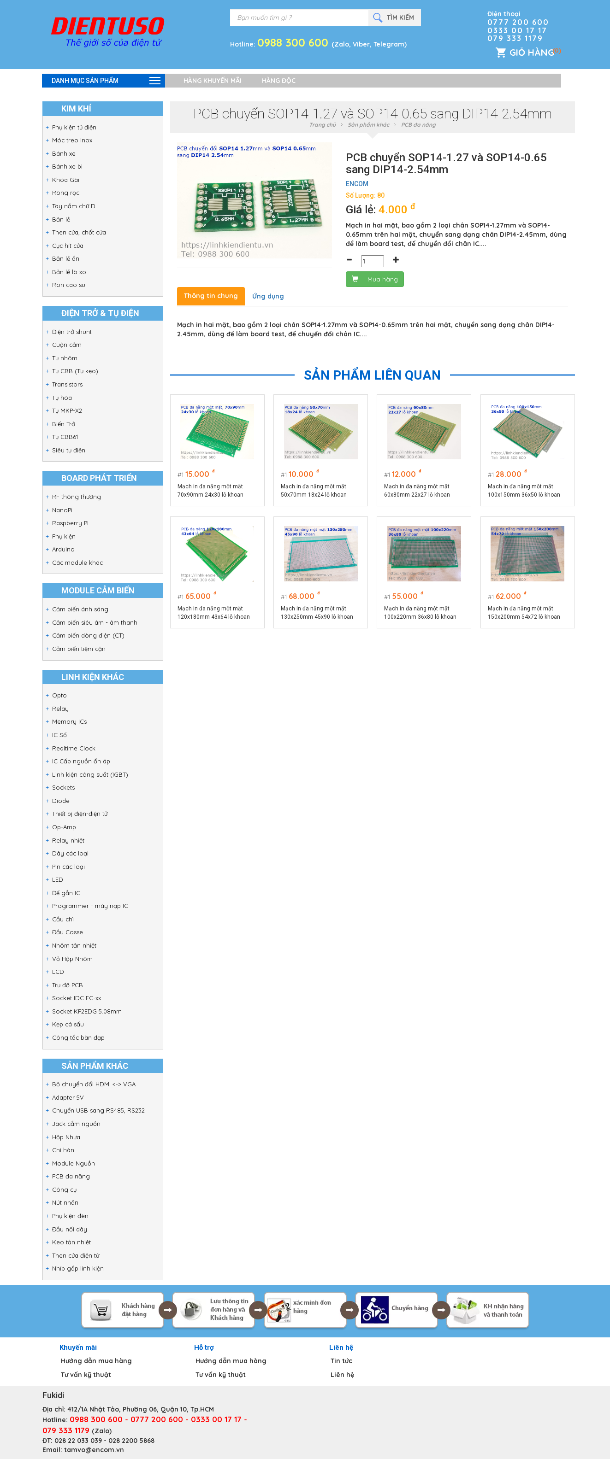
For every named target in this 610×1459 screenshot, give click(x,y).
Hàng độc (279, 80)
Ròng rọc (65, 192)
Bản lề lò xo (69, 271)
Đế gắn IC (66, 892)
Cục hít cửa (67, 245)
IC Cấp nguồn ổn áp (81, 761)
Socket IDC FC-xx (76, 998)
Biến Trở (63, 424)
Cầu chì (63, 919)
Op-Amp (64, 827)
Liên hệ (342, 1375)
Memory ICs (69, 721)
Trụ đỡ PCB (67, 985)
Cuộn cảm (67, 344)
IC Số (59, 734)
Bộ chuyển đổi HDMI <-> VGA (94, 1084)
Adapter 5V (68, 1097)
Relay (60, 708)
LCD (58, 971)
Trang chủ (322, 124)
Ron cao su (68, 284)
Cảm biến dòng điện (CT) (88, 635)
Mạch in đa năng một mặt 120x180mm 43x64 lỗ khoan (214, 612)
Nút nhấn (65, 1202)
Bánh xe (64, 153)
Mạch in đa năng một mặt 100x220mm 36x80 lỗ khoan (421, 612)
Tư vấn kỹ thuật (86, 1375)
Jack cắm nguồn (76, 1123)
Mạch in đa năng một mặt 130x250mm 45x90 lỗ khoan (317, 612)
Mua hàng (375, 279)
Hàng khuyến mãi (213, 80)
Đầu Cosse (67, 932)
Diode (61, 800)
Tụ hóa (62, 397)
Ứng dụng (268, 296)
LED (57, 879)
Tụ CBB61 (65, 436)
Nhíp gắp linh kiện (78, 1268)
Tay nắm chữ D (73, 206)
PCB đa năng (71, 1176)
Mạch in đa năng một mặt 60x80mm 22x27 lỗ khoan (417, 490)
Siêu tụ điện (68, 450)
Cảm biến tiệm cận (79, 648)
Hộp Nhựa (66, 1137)
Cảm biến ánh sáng (80, 609)
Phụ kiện (64, 536)
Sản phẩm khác (368, 124)
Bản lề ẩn (65, 258)
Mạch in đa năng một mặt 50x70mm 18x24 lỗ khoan (314, 490)
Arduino (63, 549)
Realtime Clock (73, 748)
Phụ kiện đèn (70, 1215)
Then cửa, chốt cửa (79, 232)
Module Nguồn (73, 1163)
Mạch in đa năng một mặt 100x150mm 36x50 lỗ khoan (524, 490)
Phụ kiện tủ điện (74, 127)
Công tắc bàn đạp (78, 1037)
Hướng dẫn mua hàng (96, 1361)
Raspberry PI (70, 523)
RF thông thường (76, 496)
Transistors (67, 384)
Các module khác (77, 562)
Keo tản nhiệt (71, 1242)
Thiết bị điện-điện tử (79, 813)
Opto (59, 695)
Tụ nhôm (64, 358)
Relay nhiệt (68, 840)
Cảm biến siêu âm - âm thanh (94, 622)
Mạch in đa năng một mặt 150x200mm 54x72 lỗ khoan (524, 612)
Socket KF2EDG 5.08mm (87, 1011)
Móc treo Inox (72, 140)
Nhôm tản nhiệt (74, 945)
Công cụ (64, 1189)
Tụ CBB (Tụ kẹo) (75, 371)
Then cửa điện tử (75, 1255)
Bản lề (61, 219)
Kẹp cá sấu (68, 1024)
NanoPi (62, 510)
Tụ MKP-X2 (67, 410)
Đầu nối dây (69, 1229)
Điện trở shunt (72, 331)
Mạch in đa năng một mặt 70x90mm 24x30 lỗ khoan (210, 490)
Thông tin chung (211, 296)
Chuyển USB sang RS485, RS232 (98, 1110)
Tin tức (341, 1361)
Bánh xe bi (67, 166)
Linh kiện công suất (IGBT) (90, 774)
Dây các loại (70, 853)
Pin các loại (68, 866)
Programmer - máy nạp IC (90, 905)
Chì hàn (63, 1150)
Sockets (63, 787)
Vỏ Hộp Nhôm (72, 958)
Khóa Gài (65, 179)
